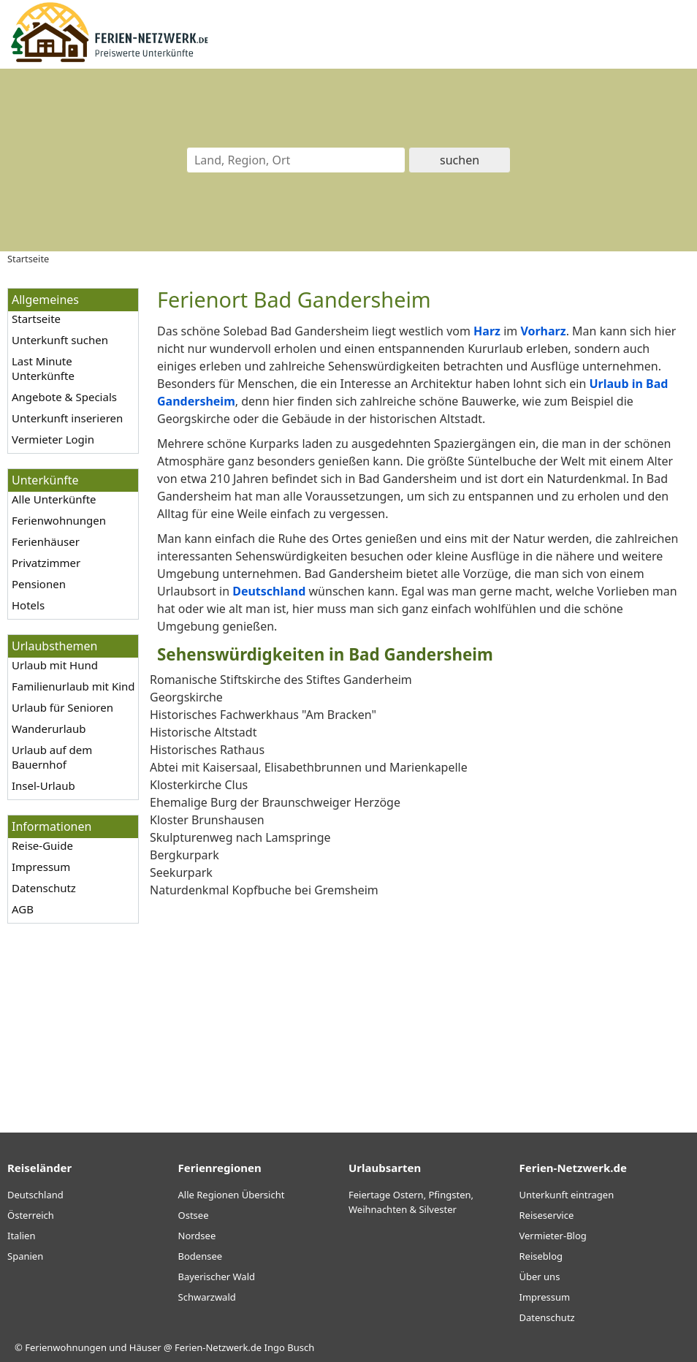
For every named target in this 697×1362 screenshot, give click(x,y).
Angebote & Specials (64, 396)
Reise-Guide (42, 845)
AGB (23, 909)
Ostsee (193, 1215)
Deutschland (268, 591)
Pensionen (39, 584)
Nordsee (197, 1235)
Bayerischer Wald (216, 1276)
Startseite (36, 318)
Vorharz (542, 331)
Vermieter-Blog (553, 1235)
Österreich (30, 1215)
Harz (486, 331)
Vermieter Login (53, 439)
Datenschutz (44, 887)
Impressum (41, 866)
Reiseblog (541, 1256)
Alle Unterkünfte (54, 499)
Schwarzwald (207, 1297)
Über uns (539, 1276)
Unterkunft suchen (60, 339)
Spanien (25, 1256)
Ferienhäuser (46, 541)
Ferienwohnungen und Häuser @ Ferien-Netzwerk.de (143, 1347)
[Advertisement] (419, 1001)
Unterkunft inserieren (67, 418)
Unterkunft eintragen (566, 1194)
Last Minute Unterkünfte (43, 368)
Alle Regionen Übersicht (231, 1194)
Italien (21, 1235)
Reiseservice (546, 1215)
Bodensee (200, 1256)
